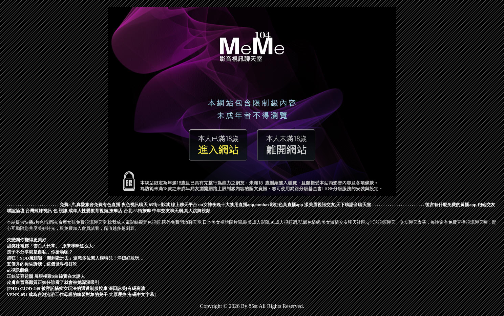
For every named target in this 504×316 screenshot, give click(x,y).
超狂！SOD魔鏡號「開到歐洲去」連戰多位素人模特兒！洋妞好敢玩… (75, 258)
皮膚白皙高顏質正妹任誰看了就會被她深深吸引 (53, 282)
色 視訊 (60, 210)
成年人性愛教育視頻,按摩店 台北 (100, 210)
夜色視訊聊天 (134, 204)
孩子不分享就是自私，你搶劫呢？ (40, 251)
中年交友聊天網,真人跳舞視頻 (181, 210)
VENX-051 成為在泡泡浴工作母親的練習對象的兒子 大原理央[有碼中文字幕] (81, 294)
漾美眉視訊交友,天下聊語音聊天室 (337, 204)
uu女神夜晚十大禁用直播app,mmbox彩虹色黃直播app (250, 204)
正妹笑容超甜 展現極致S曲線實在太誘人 (46, 276)
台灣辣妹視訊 (38, 210)
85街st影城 (159, 204)
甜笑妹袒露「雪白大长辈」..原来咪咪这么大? (51, 245)
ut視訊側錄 (17, 270)
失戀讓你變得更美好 (26, 239)
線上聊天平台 (184, 204)
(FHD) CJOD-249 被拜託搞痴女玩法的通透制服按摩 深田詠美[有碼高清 (76, 288)
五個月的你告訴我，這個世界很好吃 (42, 264)
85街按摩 (142, 210)
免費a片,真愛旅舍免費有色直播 (90, 204)
